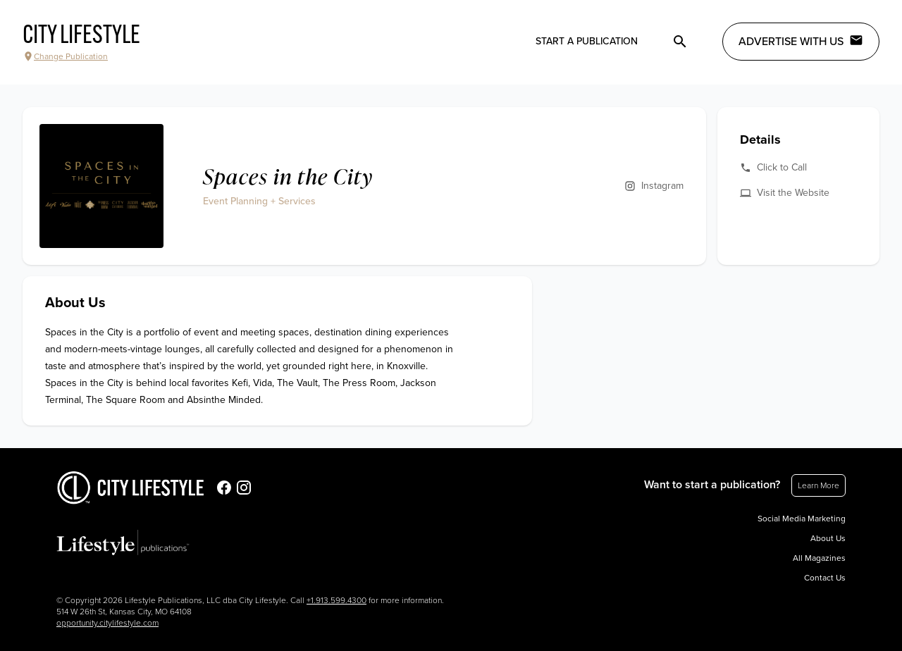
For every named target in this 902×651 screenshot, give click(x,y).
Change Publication (65, 56)
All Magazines (819, 558)
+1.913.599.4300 (336, 600)
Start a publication (587, 41)
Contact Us (825, 578)
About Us (828, 538)
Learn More (818, 485)
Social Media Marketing (802, 518)
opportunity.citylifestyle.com (107, 623)
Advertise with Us (801, 41)
